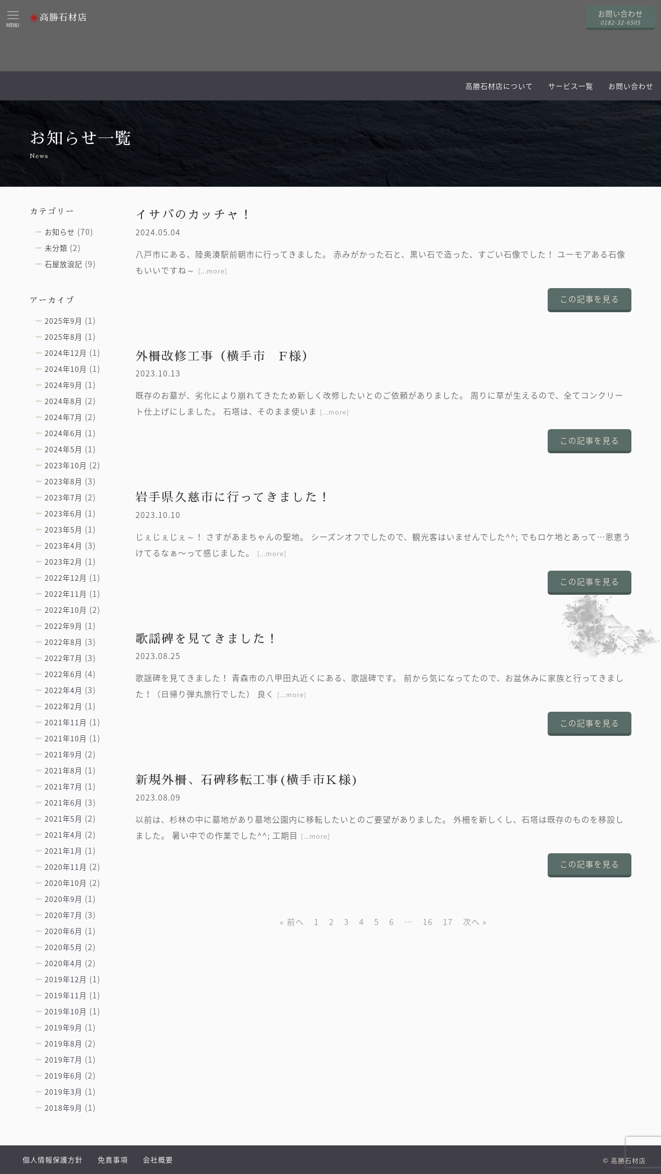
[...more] (212, 271)
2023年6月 (63, 513)
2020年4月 (63, 963)
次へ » (475, 922)
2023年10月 (66, 465)
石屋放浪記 (63, 264)
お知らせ (60, 231)
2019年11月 (66, 995)
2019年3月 (63, 1091)
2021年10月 (66, 738)
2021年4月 (63, 834)
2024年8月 (63, 401)
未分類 (56, 247)
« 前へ (292, 922)
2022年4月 (63, 690)
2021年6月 (63, 802)
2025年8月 (63, 336)
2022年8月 (63, 641)
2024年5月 (63, 449)
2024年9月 (63, 384)
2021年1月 (63, 850)
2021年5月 (63, 818)
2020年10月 (66, 882)
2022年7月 (63, 658)
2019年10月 (66, 1011)
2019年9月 (63, 1027)
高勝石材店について (499, 86)
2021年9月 (63, 754)
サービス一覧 (570, 86)
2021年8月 (63, 770)
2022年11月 (66, 593)
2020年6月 (63, 931)
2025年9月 (63, 320)
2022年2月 (63, 706)
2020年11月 (66, 866)
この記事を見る (589, 299)
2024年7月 (63, 417)
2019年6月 (63, 1075)
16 (428, 922)
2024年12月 (66, 352)
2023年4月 (63, 545)
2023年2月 (63, 561)
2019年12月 (66, 979)
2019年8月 (63, 1043)
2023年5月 (63, 529)
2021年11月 (66, 722)
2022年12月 (66, 577)
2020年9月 (63, 898)
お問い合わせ (630, 86)
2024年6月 (63, 433)
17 (448, 922)
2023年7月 (63, 497)
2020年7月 (63, 915)
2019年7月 (63, 1059)
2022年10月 (66, 609)
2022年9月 (63, 625)
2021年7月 (63, 786)
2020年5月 (63, 947)
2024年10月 (66, 368)
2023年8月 (63, 481)
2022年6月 (63, 674)
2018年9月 (63, 1107)
